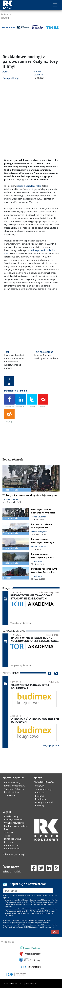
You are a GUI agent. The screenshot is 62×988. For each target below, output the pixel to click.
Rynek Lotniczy (11, 792)
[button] (49, 678)
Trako (7, 835)
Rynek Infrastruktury (14, 785)
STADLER (8, 832)
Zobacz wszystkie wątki (14, 854)
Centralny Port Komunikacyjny (12, 847)
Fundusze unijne (12, 838)
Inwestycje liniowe (13, 819)
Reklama (39, 795)
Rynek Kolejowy (12, 782)
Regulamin (40, 799)
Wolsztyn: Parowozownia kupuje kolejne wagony (29, 495)
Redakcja (39, 792)
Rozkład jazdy (11, 816)
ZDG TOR (39, 786)
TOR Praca (9, 795)
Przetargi (8, 842)
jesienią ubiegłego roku (29, 185)
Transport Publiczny (14, 788)
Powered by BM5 (31, 984)
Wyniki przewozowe (14, 822)
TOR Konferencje (43, 789)
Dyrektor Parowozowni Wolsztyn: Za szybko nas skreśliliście (44, 572)
